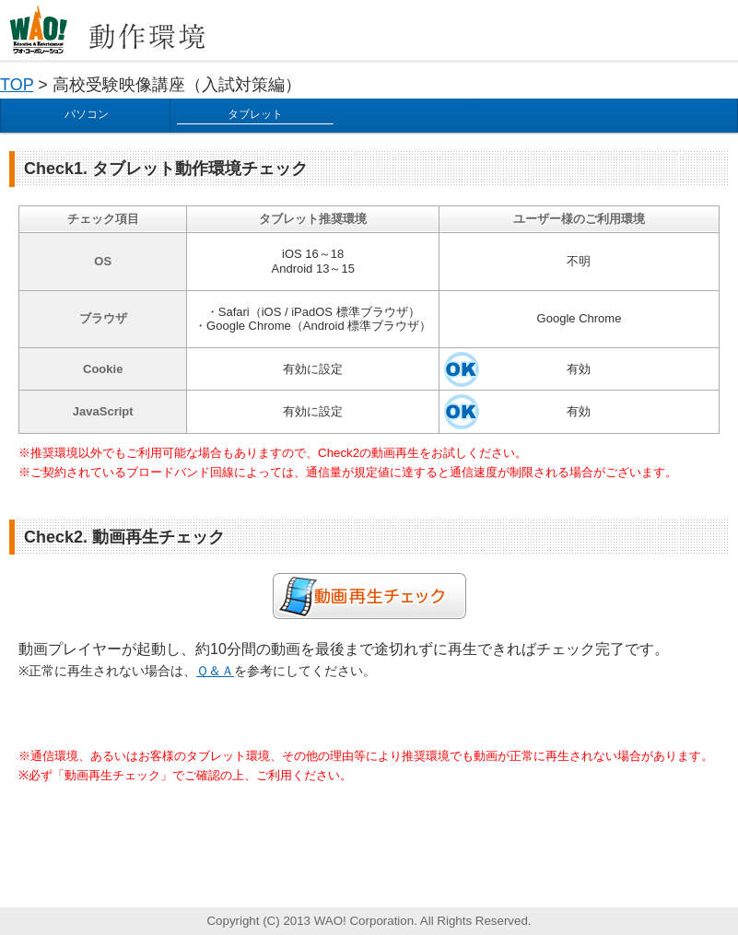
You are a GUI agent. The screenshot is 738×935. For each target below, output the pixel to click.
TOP (16, 85)
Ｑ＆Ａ (215, 671)
